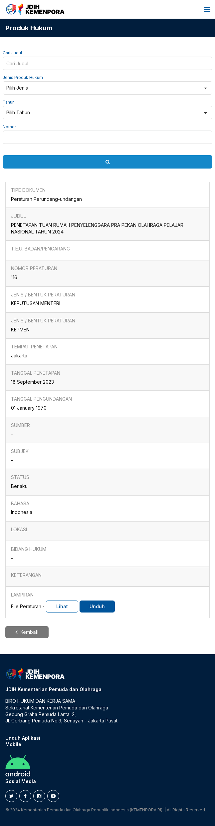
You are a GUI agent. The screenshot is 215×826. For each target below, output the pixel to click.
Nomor (9, 127)
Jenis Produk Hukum (23, 77)
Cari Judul (12, 53)
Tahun (9, 102)
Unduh (97, 606)
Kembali (27, 632)
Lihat (62, 606)
